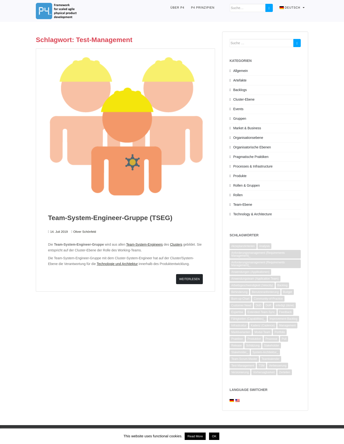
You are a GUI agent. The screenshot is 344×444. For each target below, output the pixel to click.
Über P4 (177, 7)
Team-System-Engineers (144, 244)
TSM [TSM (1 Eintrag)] (261, 365)
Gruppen (239, 118)
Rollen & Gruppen (246, 185)
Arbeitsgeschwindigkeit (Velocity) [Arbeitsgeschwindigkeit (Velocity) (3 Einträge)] (252, 285)
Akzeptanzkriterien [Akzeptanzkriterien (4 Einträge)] (243, 246)
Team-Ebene (242, 204)
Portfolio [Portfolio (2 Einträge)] (279, 332)
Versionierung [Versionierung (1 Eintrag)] (240, 372)
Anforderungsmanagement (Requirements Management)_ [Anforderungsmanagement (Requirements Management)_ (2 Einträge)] (258, 254)
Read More (195, 436)
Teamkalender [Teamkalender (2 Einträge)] (271, 359)
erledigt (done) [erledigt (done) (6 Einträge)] (285, 305)
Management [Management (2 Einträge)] (287, 325)
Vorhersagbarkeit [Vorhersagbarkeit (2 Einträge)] (264, 372)
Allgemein (240, 71)
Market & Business (247, 128)
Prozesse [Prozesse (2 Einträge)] (271, 339)
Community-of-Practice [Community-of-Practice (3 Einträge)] (268, 298)
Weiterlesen (189, 279)
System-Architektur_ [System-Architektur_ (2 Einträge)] (265, 352)
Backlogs (240, 90)
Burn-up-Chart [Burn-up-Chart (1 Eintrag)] (240, 298)
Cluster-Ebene (244, 99)
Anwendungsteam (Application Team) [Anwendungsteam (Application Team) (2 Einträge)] (255, 278)
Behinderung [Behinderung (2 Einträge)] (239, 292)
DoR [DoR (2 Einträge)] (268, 305)
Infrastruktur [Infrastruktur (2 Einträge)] (239, 325)
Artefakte (240, 80)
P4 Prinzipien (203, 7)
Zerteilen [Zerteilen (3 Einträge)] (284, 372)
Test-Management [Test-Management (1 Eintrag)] (242, 365)
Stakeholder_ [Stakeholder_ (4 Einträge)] (239, 352)
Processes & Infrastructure (253, 166)
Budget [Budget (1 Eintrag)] (287, 292)
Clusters (176, 244)
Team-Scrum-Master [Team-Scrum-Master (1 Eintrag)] (244, 359)
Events (238, 109)
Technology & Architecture (252, 214)
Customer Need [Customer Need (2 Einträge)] (241, 305)
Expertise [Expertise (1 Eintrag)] (237, 312)
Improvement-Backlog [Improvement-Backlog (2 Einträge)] (283, 318)
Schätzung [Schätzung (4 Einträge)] (253, 345)
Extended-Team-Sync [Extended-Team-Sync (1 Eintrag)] (261, 312)
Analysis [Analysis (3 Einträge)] (264, 246)
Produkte (240, 176)
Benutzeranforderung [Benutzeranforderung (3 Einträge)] (265, 292)
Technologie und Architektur (117, 264)
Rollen (238, 195)
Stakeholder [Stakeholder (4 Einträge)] (271, 345)
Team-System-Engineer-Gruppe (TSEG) (110, 218)
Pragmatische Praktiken (251, 157)
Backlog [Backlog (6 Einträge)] (282, 285)
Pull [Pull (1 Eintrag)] (284, 339)
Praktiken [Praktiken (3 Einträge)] (237, 339)
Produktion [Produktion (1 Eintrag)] (254, 339)
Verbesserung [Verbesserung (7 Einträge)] (277, 365)
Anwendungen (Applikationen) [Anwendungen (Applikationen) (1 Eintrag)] (250, 272)
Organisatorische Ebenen (252, 147)
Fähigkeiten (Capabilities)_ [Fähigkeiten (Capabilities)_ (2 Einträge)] (248, 318)
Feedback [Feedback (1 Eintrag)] (285, 312)
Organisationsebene (248, 138)
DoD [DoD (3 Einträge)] (258, 305)
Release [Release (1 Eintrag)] (236, 345)
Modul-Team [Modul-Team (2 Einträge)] (262, 332)
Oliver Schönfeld (84, 231)
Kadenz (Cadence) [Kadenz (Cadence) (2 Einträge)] (263, 325)
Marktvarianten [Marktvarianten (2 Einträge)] (240, 332)
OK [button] (214, 436)
